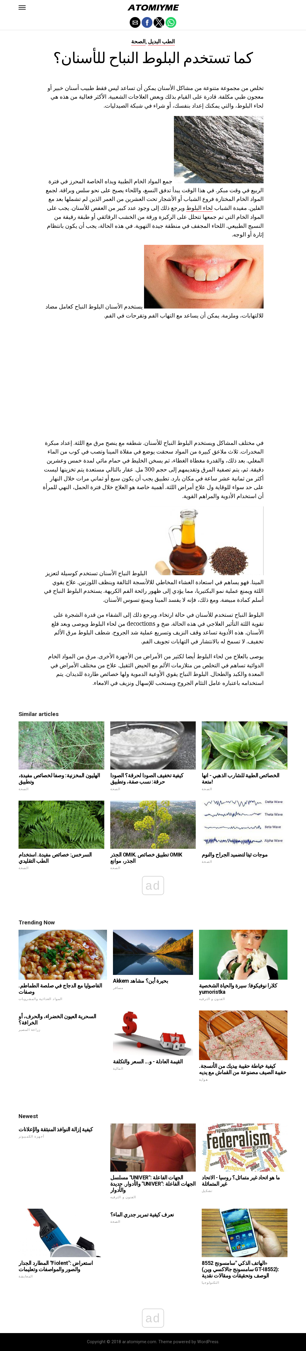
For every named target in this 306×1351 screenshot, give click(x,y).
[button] (22, 7)
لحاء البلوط (199, 208)
